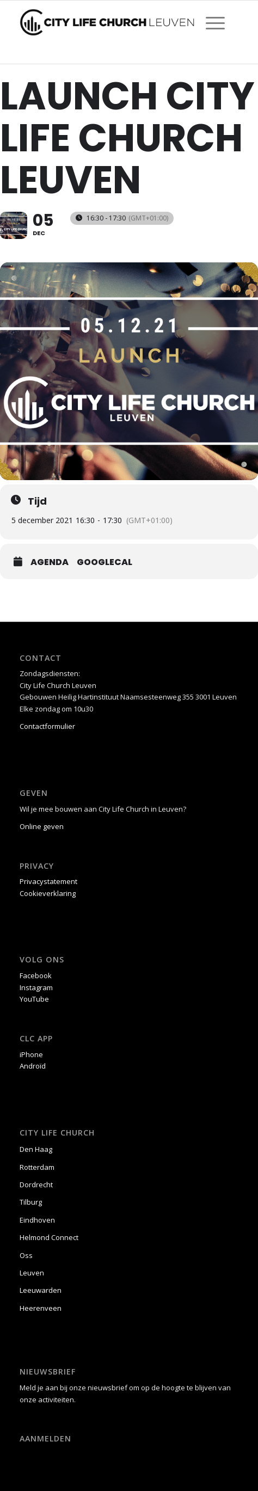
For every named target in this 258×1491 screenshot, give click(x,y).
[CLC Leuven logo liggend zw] (107, 22)
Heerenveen (41, 1308)
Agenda (49, 562)
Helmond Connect (49, 1237)
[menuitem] (210, 22)
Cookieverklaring (48, 893)
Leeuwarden (41, 1290)
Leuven (32, 1273)
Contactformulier (47, 726)
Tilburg (31, 1202)
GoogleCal (104, 562)
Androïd (33, 1066)
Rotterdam (37, 1167)
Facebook (36, 975)
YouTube (34, 999)
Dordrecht (36, 1184)
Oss (26, 1255)
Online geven (42, 826)
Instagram (36, 987)
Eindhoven (37, 1220)
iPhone (31, 1054)
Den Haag (36, 1149)
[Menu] (210, 22)
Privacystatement (48, 881)
